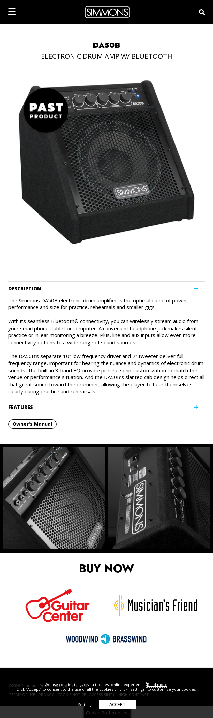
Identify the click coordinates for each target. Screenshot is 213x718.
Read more (157, 684)
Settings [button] (85, 704)
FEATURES (20, 407)
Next (202, 498)
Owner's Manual (32, 423)
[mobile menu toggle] (12, 11)
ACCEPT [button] (117, 704)
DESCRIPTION (24, 288)
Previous (10, 498)
